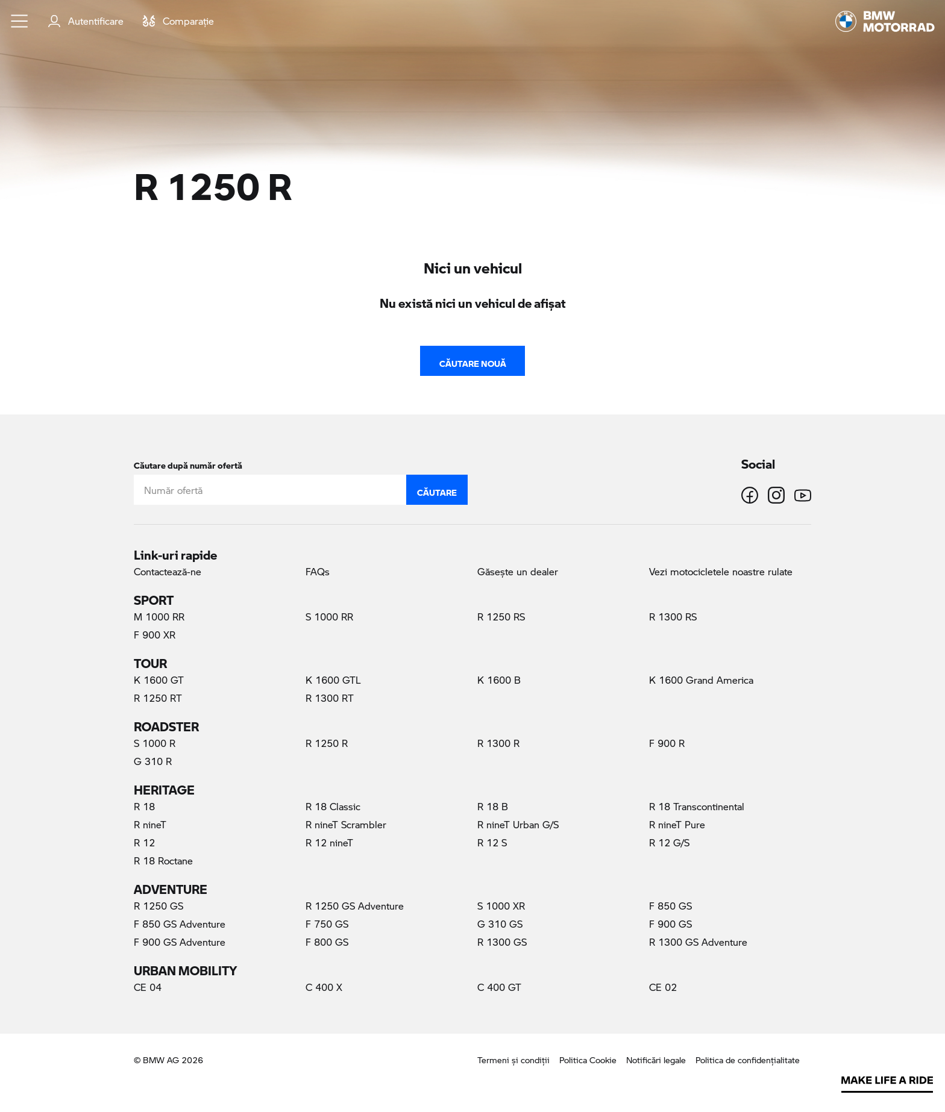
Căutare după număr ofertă (188, 463)
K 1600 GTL (333, 680)
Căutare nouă (472, 361)
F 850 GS (670, 906)
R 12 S (492, 842)
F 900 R (667, 743)
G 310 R (153, 761)
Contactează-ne (167, 571)
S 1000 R (154, 743)
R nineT (150, 824)
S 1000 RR (329, 616)
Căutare (437, 490)
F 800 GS (327, 942)
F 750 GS (327, 924)
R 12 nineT (329, 842)
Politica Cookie (588, 1060)
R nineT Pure (677, 824)
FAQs (318, 571)
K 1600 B (499, 680)
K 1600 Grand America (701, 680)
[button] (20, 21)
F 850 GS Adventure (179, 924)
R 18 (144, 806)
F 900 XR (154, 635)
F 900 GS (670, 924)
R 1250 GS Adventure (355, 906)
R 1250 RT (158, 698)
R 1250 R (342, 743)
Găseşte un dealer (517, 571)
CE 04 (148, 987)
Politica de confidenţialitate (747, 1060)
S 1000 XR (501, 906)
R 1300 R (498, 743)
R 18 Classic (333, 806)
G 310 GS (500, 924)
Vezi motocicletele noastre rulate (721, 571)
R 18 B (492, 806)
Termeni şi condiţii (513, 1060)
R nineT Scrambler (346, 824)
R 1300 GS (502, 942)
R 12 (144, 842)
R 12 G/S (669, 842)
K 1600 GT (159, 680)
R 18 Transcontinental (696, 806)
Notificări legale (656, 1060)
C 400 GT (499, 987)
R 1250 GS (158, 906)
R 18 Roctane (163, 860)
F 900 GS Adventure (179, 942)
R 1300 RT (330, 698)
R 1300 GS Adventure (698, 942)
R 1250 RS (501, 616)
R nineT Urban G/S (518, 824)
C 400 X (324, 987)
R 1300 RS (673, 616)
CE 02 (663, 987)
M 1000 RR (159, 616)
